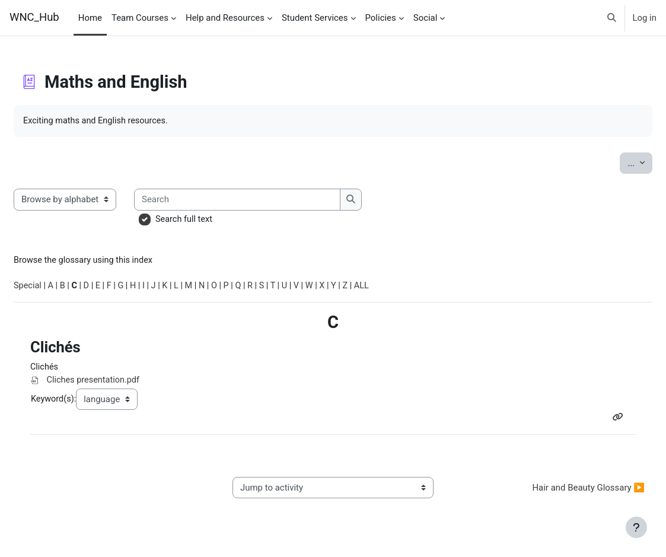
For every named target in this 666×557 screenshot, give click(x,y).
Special (56, 287)
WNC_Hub (34, 17)
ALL (402, 287)
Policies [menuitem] (380, 17)
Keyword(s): (81, 401)
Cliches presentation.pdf (122, 383)
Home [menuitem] (90, 17)
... (611, 162)
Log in (644, 17)
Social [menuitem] (425, 17)
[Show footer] (636, 527)
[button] (612, 18)
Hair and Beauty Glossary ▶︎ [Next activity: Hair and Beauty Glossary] (560, 491)
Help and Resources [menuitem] (225, 17)
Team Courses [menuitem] (139, 17)
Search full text (213, 219)
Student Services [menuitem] (315, 17)
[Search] (266, 200)
